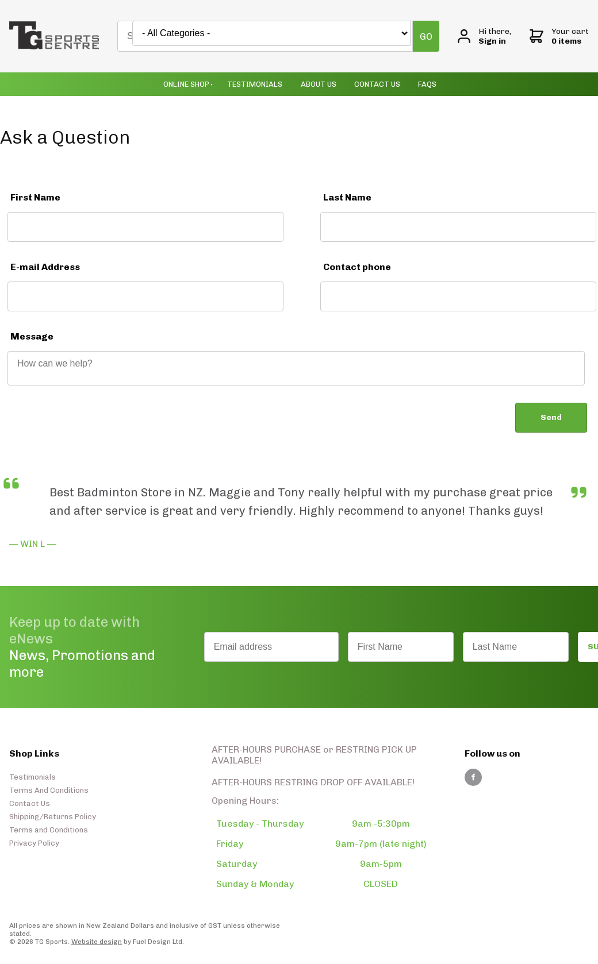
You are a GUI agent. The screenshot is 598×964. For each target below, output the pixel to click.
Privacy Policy (34, 843)
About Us (318, 84)
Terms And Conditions (49, 790)
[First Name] (145, 227)
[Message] (296, 368)
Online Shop (186, 84)
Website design (96, 942)
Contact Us (377, 84)
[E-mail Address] (145, 296)
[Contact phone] (458, 296)
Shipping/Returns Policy (52, 816)
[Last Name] (458, 227)
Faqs (427, 84)
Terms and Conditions (48, 830)
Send (551, 417)
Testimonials (254, 84)
